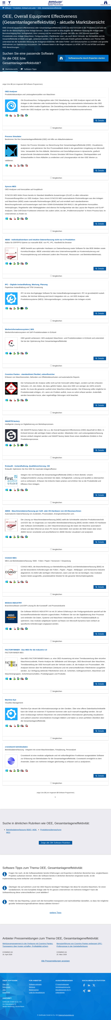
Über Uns (5, 984)
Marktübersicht (11, 69)
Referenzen (6, 987)
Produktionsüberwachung (50, 830)
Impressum (6, 992)
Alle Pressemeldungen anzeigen (55, 961)
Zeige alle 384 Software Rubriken (55, 843)
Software (8, 8)
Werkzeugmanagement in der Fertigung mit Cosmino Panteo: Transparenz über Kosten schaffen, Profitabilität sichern (27, 944)
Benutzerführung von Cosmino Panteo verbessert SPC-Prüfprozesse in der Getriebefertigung (79, 944)
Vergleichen (56, 128)
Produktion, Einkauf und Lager (24, 8)
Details (101, 121)
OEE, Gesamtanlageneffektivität (50, 8)
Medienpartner (34, 990)
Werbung (32, 987)
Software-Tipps (30, 69)
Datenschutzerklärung (66, 1015)
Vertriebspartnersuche (62, 987)
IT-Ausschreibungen (62, 984)
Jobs (4, 990)
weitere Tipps (55, 913)
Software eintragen (35, 984)
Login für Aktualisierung (37, 992)
